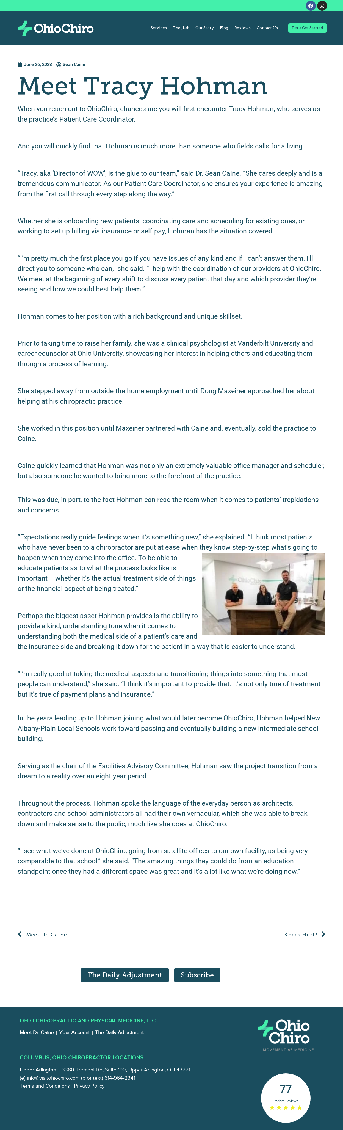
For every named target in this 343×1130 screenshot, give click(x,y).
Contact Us (267, 28)
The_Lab (181, 28)
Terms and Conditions (45, 1086)
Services (159, 28)
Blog (224, 28)
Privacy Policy (89, 1086)
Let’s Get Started (307, 28)
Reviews (242, 28)
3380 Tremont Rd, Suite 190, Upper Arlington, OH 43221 (126, 1070)
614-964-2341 (119, 1078)
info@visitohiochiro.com (53, 1078)
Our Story (204, 28)
